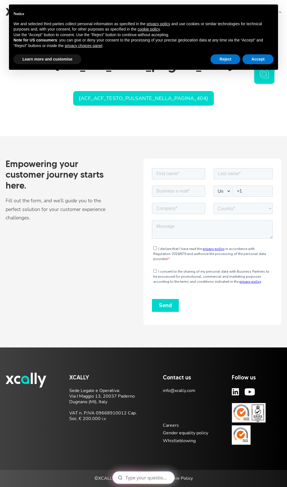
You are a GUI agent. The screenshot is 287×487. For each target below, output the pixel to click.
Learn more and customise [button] (47, 59)
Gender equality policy (185, 433)
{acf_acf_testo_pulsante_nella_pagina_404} (143, 98)
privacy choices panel (83, 45)
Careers (171, 425)
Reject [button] (225, 59)
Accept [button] (258, 59)
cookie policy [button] (149, 29)
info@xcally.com (179, 390)
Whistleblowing (179, 441)
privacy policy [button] (158, 24)
